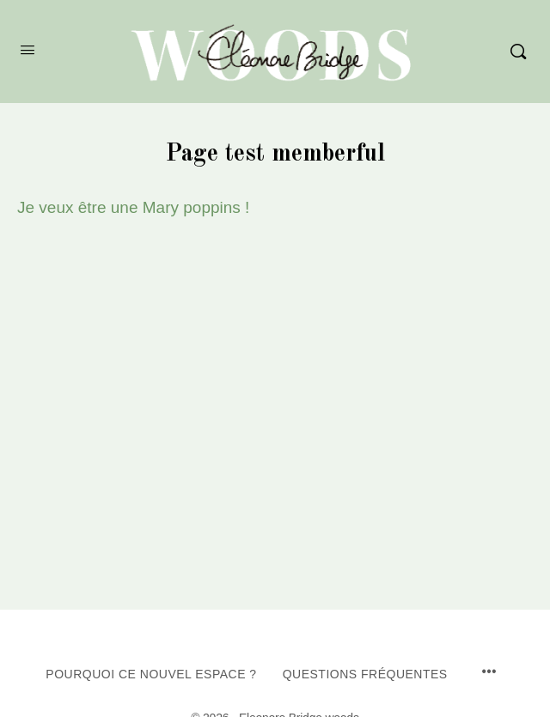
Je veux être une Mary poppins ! (133, 207)
